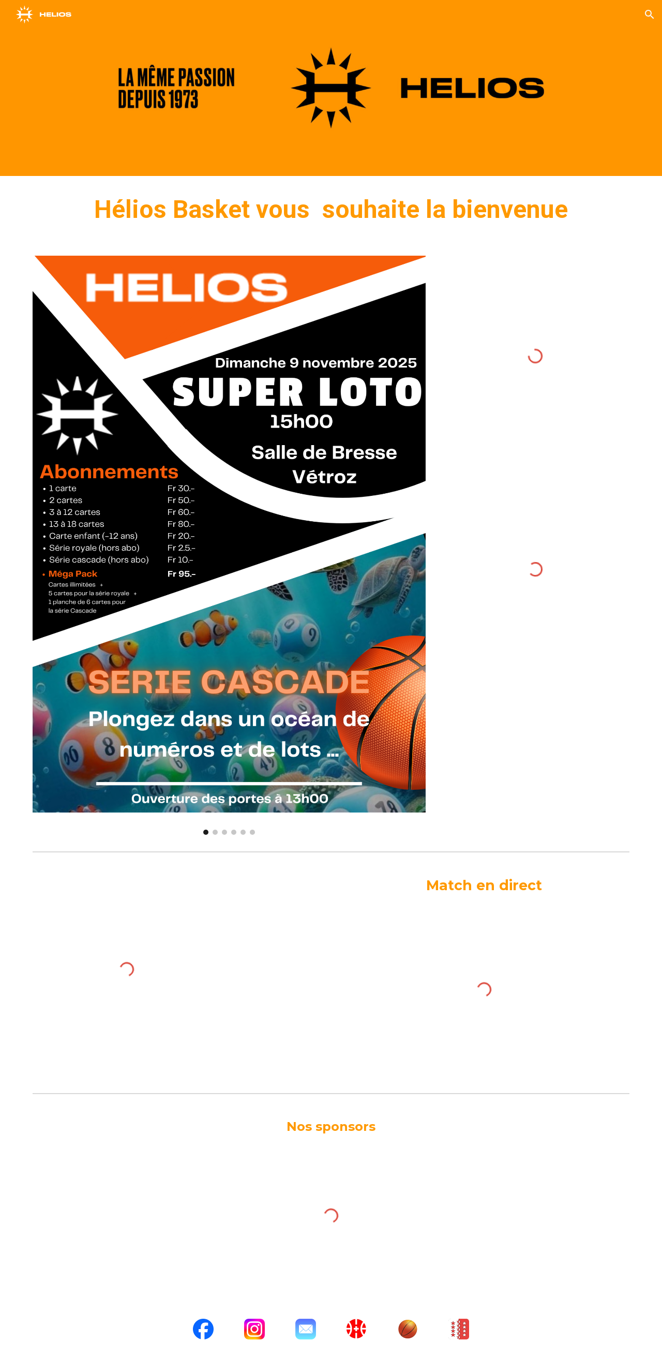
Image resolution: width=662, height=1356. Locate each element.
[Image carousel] (229, 545)
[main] (331, 209)
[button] (649, 14)
